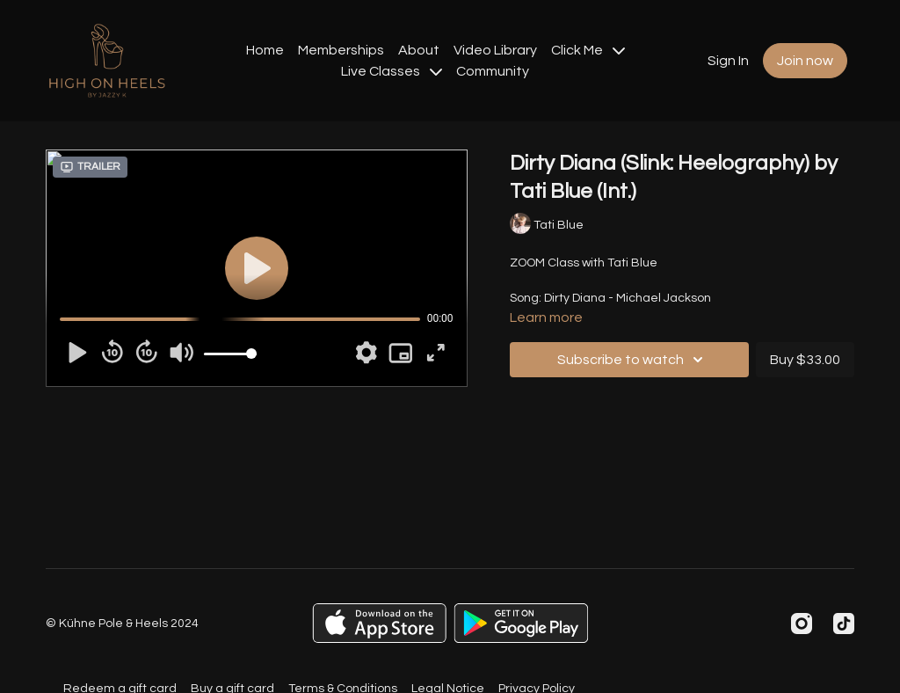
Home (265, 50)
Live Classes (391, 71)
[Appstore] (379, 623)
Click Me (588, 50)
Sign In (728, 61)
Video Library (495, 50)
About (418, 50)
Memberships (341, 50)
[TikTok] (843, 623)
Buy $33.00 (805, 360)
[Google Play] (521, 623)
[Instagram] (801, 623)
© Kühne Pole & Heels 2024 (122, 623)
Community (492, 71)
